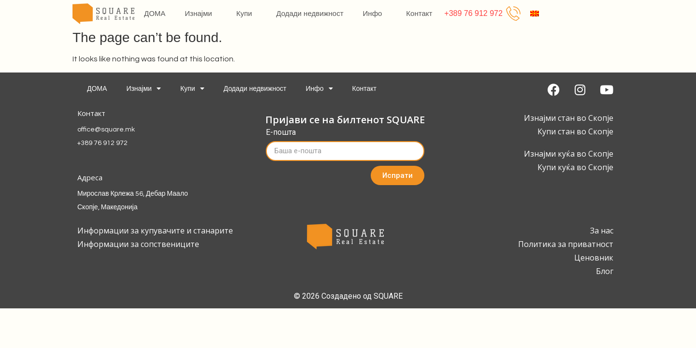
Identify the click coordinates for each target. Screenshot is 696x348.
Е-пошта (281, 133)
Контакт (419, 13)
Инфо (375, 13)
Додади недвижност (309, 13)
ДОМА (154, 13)
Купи (246, 13)
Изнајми (201, 13)
